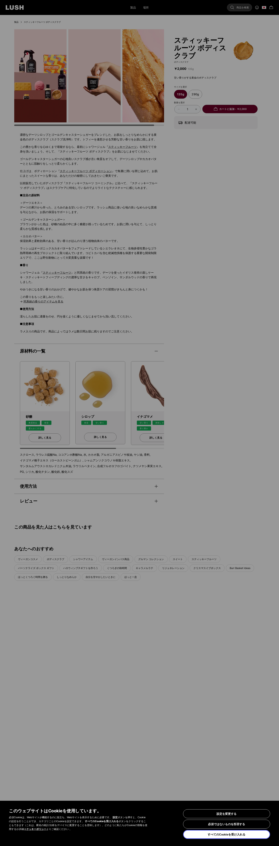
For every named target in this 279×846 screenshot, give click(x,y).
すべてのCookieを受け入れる (226, 834)
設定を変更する (226, 814)
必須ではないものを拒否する (226, 824)
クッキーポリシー (36, 829)
